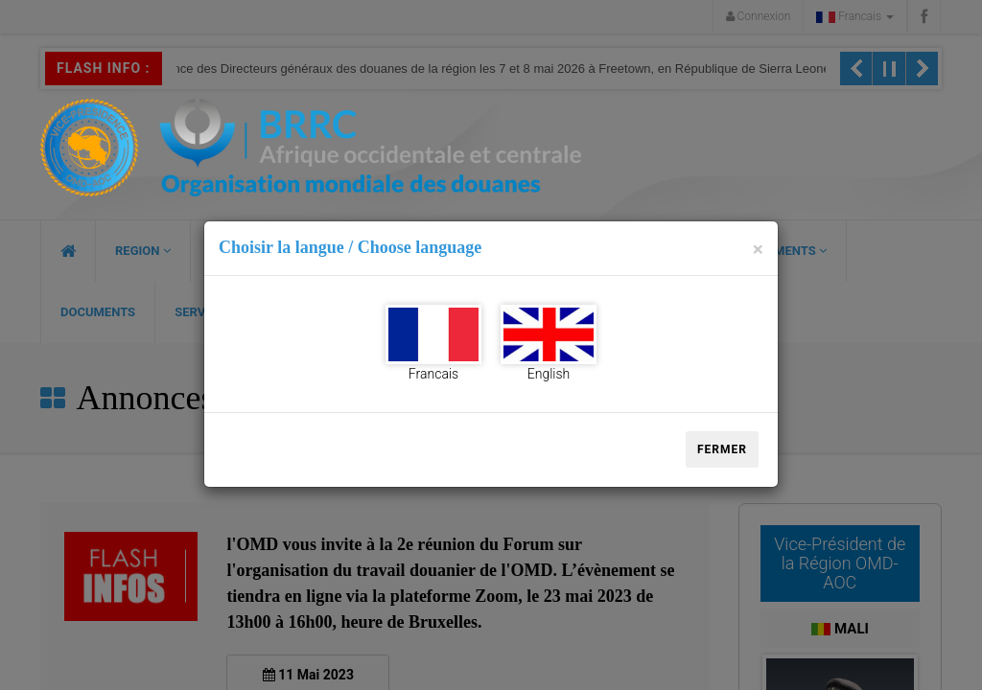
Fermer (722, 449)
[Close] (758, 250)
